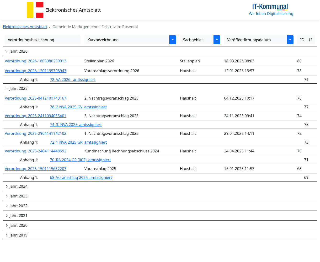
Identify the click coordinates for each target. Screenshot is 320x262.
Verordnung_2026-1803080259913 (35, 61)
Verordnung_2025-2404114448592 (35, 151)
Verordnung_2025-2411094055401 (35, 115)
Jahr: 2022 (16, 205)
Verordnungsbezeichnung (31, 39)
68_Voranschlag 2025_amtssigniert (81, 177)
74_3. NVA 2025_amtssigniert (76, 124)
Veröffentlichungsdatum (249, 39)
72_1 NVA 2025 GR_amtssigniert (78, 142)
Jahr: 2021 (16, 215)
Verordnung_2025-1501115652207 (35, 168)
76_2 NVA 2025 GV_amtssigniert (78, 107)
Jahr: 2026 (16, 51)
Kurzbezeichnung (102, 39)
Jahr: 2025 (16, 88)
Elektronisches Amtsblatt (73, 10)
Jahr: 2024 (16, 186)
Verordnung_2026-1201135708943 (35, 70)
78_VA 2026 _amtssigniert (73, 79)
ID (306, 40)
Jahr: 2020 (16, 225)
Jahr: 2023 (16, 196)
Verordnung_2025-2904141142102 (35, 133)
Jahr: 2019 (16, 235)
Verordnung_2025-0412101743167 (35, 98)
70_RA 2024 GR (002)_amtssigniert (80, 159)
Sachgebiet (193, 39)
